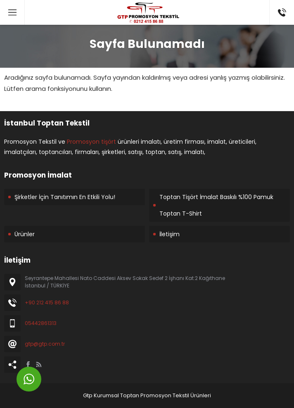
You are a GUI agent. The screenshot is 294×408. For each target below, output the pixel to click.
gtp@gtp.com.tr (45, 343)
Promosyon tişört (91, 142)
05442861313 (41, 323)
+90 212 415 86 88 (47, 302)
